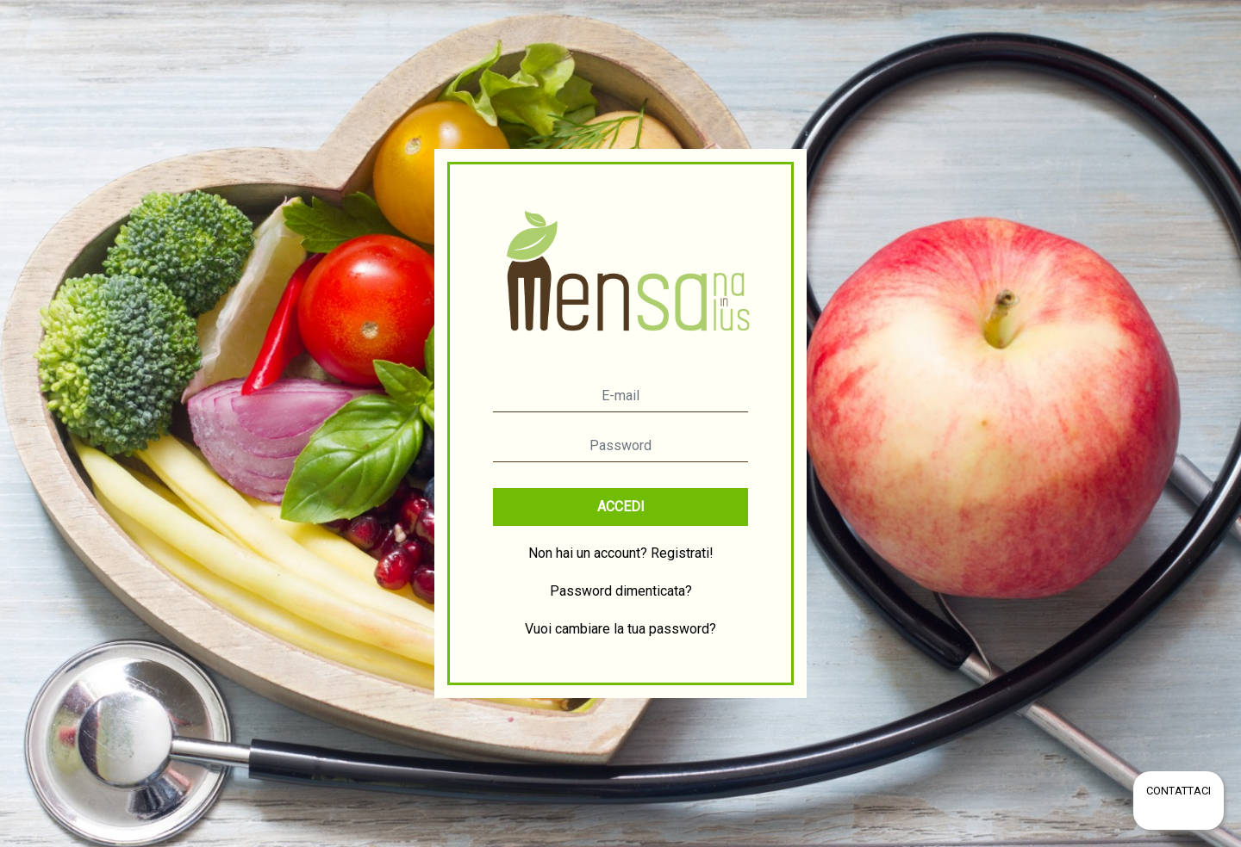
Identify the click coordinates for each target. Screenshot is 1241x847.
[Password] (620, 446)
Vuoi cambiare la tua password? (620, 629)
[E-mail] (620, 396)
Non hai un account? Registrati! (621, 553)
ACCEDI (621, 506)
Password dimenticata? (621, 591)
